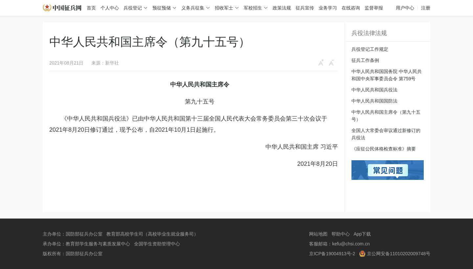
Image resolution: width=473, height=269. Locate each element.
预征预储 (161, 7)
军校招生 (253, 7)
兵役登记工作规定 (369, 49)
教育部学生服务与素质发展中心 (98, 243)
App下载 (362, 234)
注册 (425, 7)
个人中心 (110, 7)
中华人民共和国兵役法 (374, 89)
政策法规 (282, 7)
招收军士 (224, 7)
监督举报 (374, 7)
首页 (91, 7)
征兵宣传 (305, 7)
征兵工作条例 (365, 60)
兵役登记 (133, 7)
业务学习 (328, 7)
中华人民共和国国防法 (374, 101)
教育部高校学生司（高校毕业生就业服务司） (152, 234)
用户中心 (405, 7)
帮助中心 (340, 234)
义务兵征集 (192, 7)
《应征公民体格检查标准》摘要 (383, 148)
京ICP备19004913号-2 (332, 253)
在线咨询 (351, 7)
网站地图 (318, 234)
